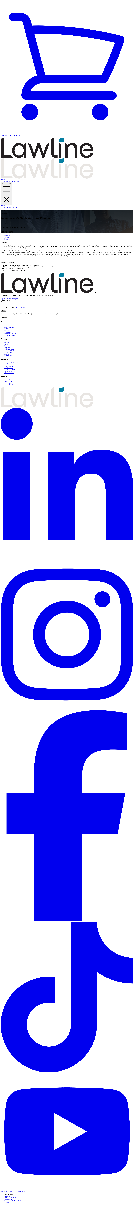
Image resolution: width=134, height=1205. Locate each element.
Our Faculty (8, 332)
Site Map (7, 1196)
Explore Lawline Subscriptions (10, 298)
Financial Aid (8, 381)
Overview (7, 235)
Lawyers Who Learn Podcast (13, 363)
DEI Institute (8, 352)
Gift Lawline (8, 355)
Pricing (3, 181)
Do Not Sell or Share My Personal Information (15, 1191)
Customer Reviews (10, 333)
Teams (6, 346)
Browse (3, 180)
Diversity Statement (10, 335)
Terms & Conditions (20, 307)
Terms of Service (50, 314)
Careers (6, 328)
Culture (6, 330)
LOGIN (7, 181)
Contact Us (7, 380)
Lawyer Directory (9, 371)
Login (16, 207)
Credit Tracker (8, 368)
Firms (6, 344)
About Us (7, 325)
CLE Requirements (10, 366)
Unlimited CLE (9, 349)
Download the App (10, 351)
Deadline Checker (9, 369)
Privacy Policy (37, 314)
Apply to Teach (9, 327)
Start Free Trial (14, 181)
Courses (6, 342)
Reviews (7, 239)
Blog (5, 364)
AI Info (6, 1202)
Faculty (6, 237)
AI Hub (6, 354)
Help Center (8, 383)
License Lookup (9, 373)
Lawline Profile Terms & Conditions (15, 1201)
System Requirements (10, 385)
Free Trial (7, 347)
